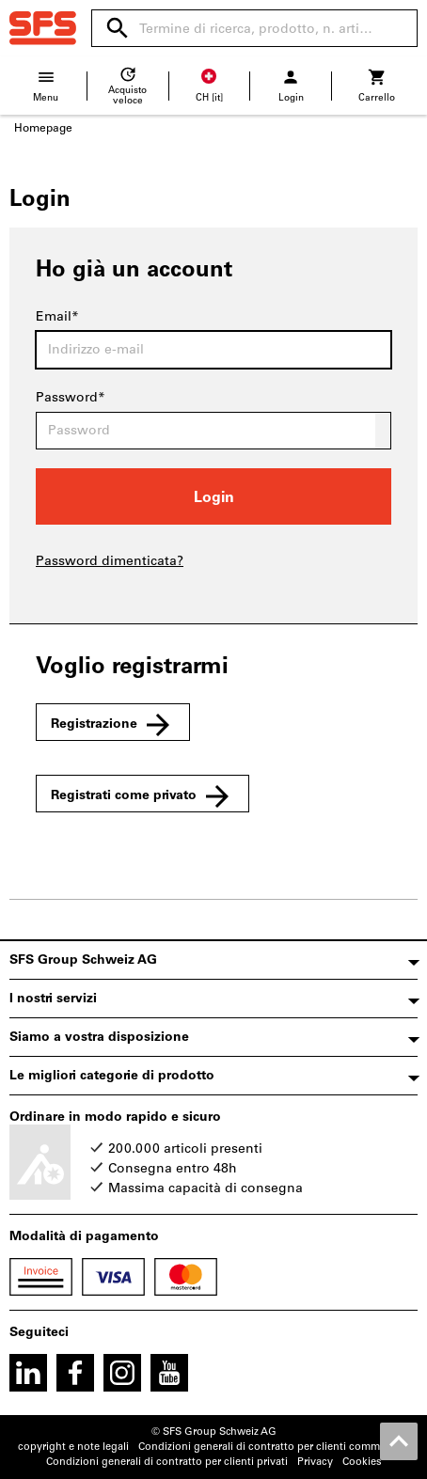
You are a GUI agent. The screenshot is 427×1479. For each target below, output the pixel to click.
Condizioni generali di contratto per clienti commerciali (273, 1446)
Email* (57, 316)
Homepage (43, 127)
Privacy (315, 1461)
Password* (70, 397)
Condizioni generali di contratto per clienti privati (167, 1461)
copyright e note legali (73, 1446)
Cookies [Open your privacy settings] (362, 1461)
